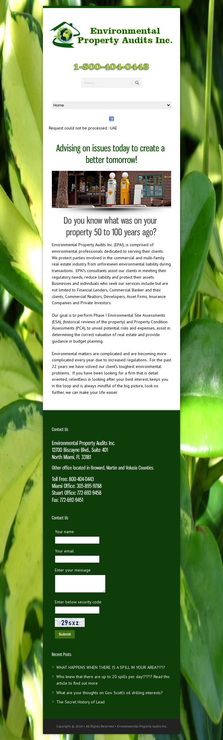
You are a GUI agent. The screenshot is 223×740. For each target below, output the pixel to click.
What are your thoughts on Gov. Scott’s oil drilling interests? (109, 692)
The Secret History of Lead (80, 702)
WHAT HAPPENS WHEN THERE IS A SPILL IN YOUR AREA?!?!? (110, 667)
